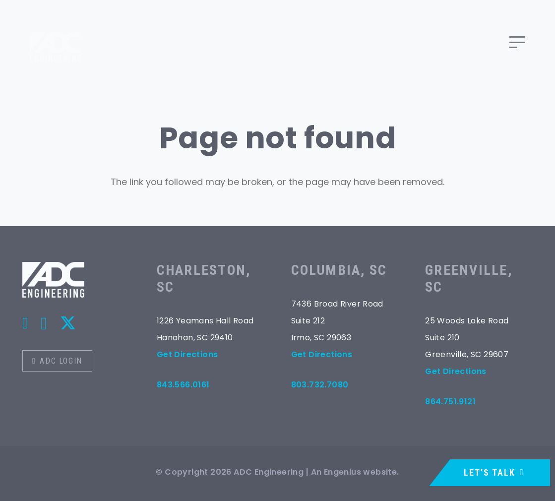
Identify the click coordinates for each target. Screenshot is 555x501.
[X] (68, 323)
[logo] (55, 42)
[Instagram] (44, 323)
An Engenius (336, 472)
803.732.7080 (320, 384)
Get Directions (187, 354)
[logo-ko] (53, 280)
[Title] (25, 323)
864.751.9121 (450, 401)
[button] (517, 42)
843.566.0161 (183, 384)
